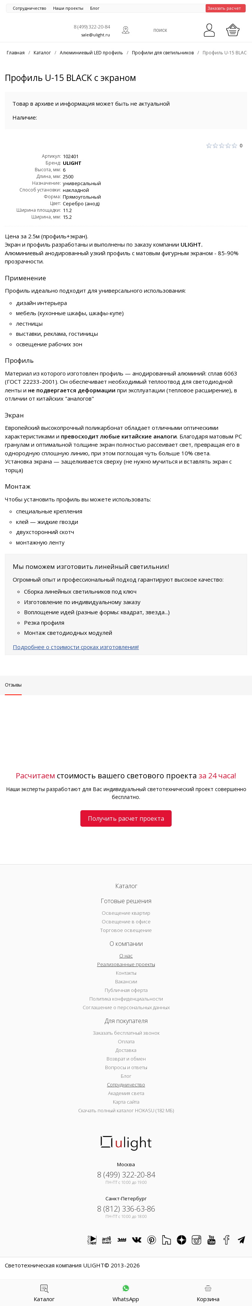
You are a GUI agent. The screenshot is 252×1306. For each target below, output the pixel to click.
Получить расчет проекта (126, 818)
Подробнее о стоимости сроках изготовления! (76, 647)
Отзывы (13, 685)
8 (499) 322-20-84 (92, 26)
